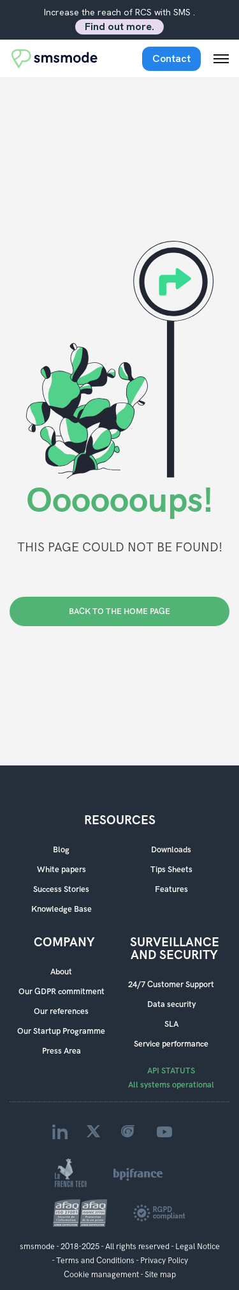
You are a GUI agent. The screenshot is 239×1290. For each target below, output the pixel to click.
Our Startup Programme (61, 1031)
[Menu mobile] (221, 58)
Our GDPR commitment (61, 992)
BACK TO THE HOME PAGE (119, 611)
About (61, 972)
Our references (61, 1011)
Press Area (61, 1051)
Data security (171, 1004)
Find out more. (119, 26)
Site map (160, 1275)
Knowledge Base (61, 909)
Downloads (171, 850)
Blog (61, 850)
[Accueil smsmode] (54, 58)
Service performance (171, 1044)
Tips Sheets (171, 869)
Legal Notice (197, 1246)
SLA (171, 1024)
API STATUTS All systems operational (171, 1078)
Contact (171, 58)
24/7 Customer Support (171, 984)
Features (171, 889)
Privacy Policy (164, 1260)
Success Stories (61, 889)
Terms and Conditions (95, 1260)
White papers (61, 869)
